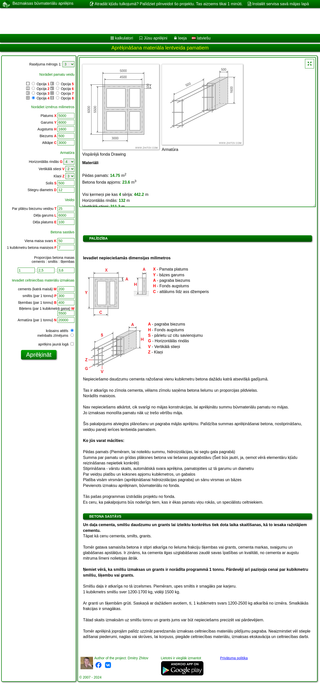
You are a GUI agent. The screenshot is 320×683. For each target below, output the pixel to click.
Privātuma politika (234, 658)
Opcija (38, 84)
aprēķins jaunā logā (56, 344)
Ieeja (182, 38)
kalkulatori (124, 38)
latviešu (201, 38)
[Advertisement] (152, 21)
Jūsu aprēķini (155, 38)
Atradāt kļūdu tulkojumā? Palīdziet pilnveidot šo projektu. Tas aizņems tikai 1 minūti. (168, 4)
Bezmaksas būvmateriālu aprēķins (43, 3)
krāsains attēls (60, 331)
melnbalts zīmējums (55, 336)
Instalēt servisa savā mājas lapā (280, 4)
